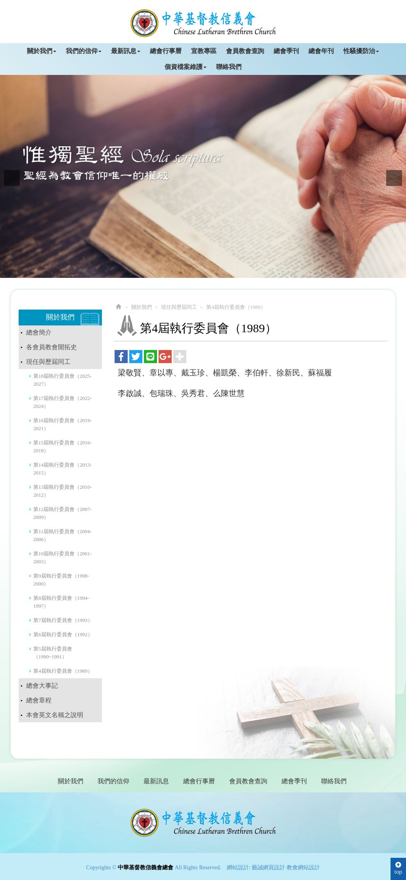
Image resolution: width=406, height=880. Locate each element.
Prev (12, 178)
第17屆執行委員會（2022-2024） (62, 402)
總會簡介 (39, 332)
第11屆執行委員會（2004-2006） (62, 535)
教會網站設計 (303, 867)
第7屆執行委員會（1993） (63, 620)
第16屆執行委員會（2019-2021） (62, 424)
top (398, 868)
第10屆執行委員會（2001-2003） (62, 557)
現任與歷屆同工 (48, 361)
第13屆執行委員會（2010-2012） (62, 491)
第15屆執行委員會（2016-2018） (62, 446)
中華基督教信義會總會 (203, 23)
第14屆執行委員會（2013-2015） (62, 469)
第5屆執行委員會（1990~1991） (52, 653)
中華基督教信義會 (203, 823)
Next (394, 178)
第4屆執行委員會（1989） (63, 671)
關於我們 (141, 307)
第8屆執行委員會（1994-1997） (61, 602)
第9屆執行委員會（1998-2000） (61, 580)
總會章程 (39, 700)
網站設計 (238, 867)
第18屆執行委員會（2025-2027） (62, 380)
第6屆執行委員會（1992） (63, 634)
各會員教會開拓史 (51, 347)
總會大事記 (42, 685)
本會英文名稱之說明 (54, 715)
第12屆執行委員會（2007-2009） (62, 513)
